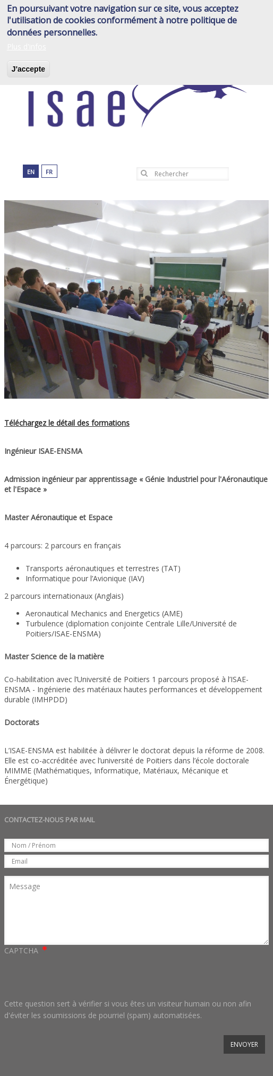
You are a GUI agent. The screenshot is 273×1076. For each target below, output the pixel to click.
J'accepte (28, 69)
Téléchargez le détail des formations (67, 423)
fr (49, 172)
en (31, 172)
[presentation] (85, 977)
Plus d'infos (26, 46)
